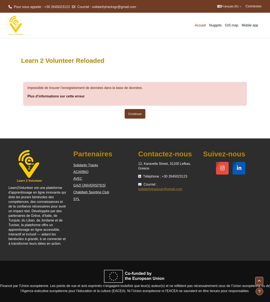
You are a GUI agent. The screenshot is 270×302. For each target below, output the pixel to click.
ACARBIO (81, 172)
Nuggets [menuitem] (215, 25)
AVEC (77, 178)
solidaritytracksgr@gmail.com (114, 7)
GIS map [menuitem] (231, 25)
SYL (76, 199)
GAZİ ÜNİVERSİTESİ (89, 185)
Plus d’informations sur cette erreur (56, 96)
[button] (229, 6)
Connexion (254, 6)
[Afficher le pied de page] (259, 291)
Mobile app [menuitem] (250, 25)
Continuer (135, 114)
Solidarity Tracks (85, 165)
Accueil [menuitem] (200, 25)
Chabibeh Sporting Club (91, 192)
